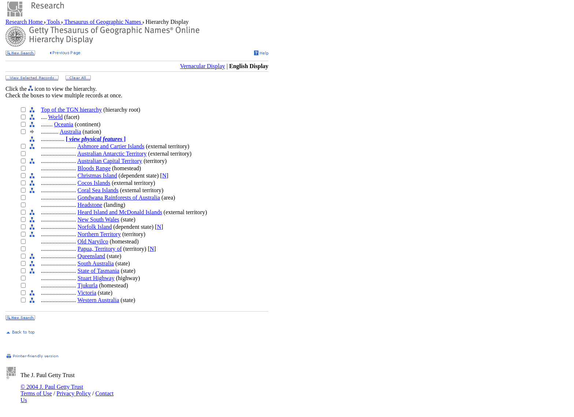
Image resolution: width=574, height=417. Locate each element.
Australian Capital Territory (109, 161)
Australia (70, 132)
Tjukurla (88, 285)
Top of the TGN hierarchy (71, 110)
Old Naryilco (93, 241)
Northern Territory (99, 234)
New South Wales (98, 219)
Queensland (91, 256)
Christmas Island (97, 175)
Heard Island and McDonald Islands (120, 212)
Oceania (63, 124)
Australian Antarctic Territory (112, 153)
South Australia (96, 263)
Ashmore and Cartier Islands (111, 146)
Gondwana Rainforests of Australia (119, 197)
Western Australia (98, 300)
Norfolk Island (95, 227)
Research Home (24, 22)
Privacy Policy (73, 393)
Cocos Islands (94, 183)
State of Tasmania (98, 271)
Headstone (90, 205)
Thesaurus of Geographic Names (103, 22)
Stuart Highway (96, 278)
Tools (53, 22)
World (55, 117)
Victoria (87, 293)
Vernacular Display (202, 66)
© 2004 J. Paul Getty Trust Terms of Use (51, 390)
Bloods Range (94, 168)
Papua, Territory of (100, 249)
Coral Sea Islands (98, 190)
